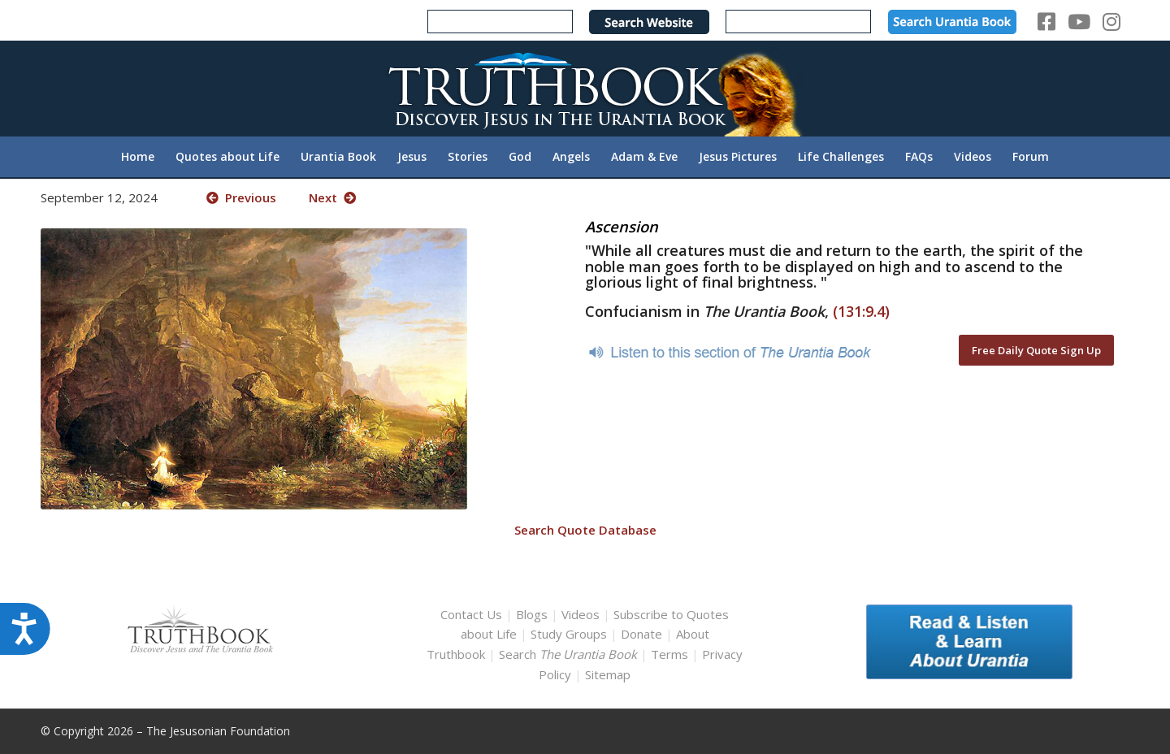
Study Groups (570, 634)
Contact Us (471, 614)
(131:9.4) (861, 311)
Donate (641, 634)
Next (332, 197)
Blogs (532, 614)
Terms (669, 654)
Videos (580, 614)
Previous (241, 197)
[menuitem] (137, 156)
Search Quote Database (585, 530)
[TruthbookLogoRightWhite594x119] (585, 88)
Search (569, 654)
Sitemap (607, 674)
